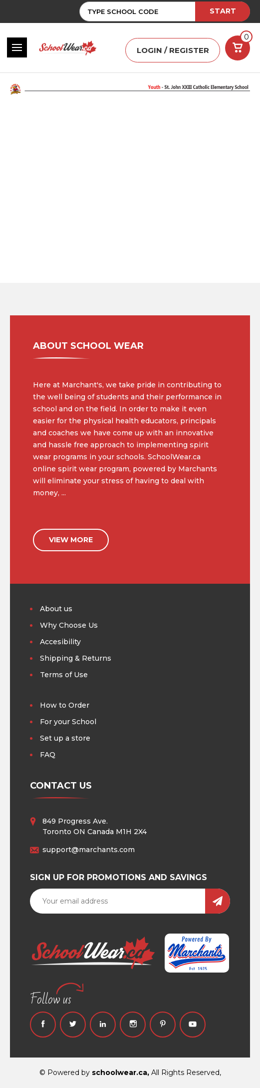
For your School (68, 721)
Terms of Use (64, 674)
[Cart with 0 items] (238, 47)
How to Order (64, 705)
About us (56, 608)
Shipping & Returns (75, 658)
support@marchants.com (88, 849)
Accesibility (60, 641)
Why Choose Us (69, 625)
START (223, 10)
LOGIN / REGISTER (173, 50)
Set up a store (65, 738)
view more (71, 539)
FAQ (47, 754)
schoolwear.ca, (120, 1072)
